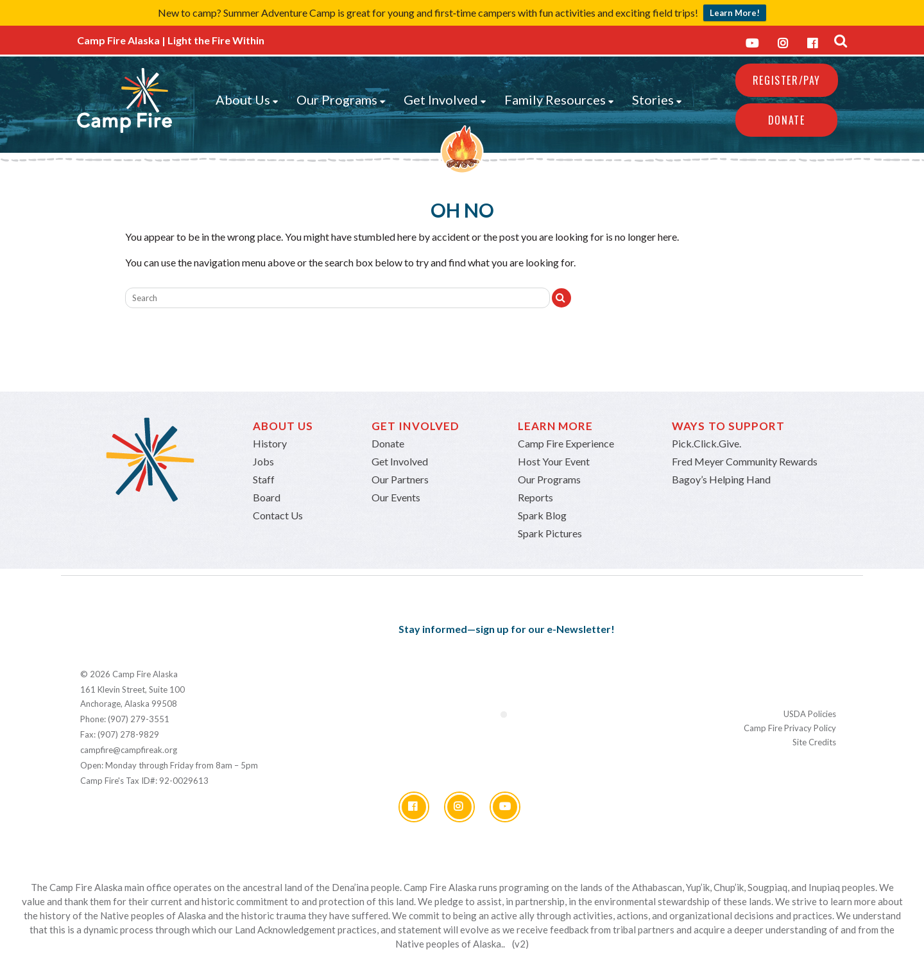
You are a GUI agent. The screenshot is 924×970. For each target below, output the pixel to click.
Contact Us (278, 515)
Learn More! (735, 13)
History (270, 443)
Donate (786, 120)
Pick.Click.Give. (706, 443)
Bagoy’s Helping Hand (721, 479)
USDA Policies (809, 714)
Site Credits (814, 742)
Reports (535, 497)
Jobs (263, 461)
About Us (247, 99)
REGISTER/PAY (787, 80)
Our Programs (341, 99)
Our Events (396, 497)
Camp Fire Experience (566, 443)
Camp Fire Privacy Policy (790, 728)
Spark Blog (542, 515)
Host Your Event (554, 461)
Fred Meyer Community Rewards (744, 461)
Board (266, 497)
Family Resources (559, 99)
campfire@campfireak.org (128, 750)
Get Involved (445, 99)
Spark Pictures (550, 533)
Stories (657, 99)
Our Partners (400, 479)
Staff (264, 479)
